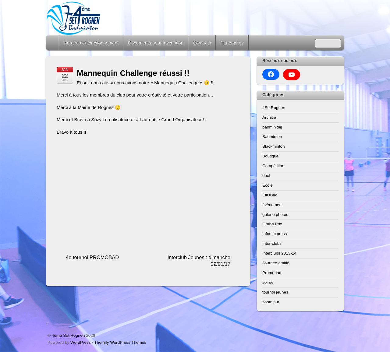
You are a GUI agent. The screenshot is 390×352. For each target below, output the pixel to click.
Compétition (273, 166)
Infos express (274, 233)
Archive (269, 117)
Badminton (272, 136)
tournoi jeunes (275, 292)
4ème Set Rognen (68, 335)
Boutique (270, 156)
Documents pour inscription (155, 42)
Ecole (267, 185)
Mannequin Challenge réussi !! (133, 73)
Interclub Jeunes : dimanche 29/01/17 (199, 261)
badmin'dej (272, 127)
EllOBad (270, 195)
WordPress (80, 342)
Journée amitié (275, 263)
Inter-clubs (272, 243)
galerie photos (275, 214)
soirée (268, 282)
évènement (272, 204)
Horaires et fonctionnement (91, 42)
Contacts (202, 42)
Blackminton (273, 146)
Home (53, 42)
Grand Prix (272, 224)
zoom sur (270, 302)
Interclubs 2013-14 (279, 253)
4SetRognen (273, 107)
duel (266, 175)
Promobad (271, 272)
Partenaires (232, 42)
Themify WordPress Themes (120, 342)
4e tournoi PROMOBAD (92, 257)
